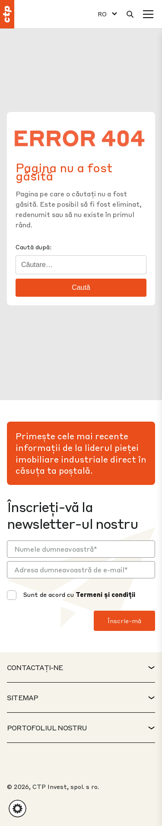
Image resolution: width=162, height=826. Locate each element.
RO (102, 14)
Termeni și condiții (105, 594)
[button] (17, 808)
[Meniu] (148, 14)
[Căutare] (130, 14)
